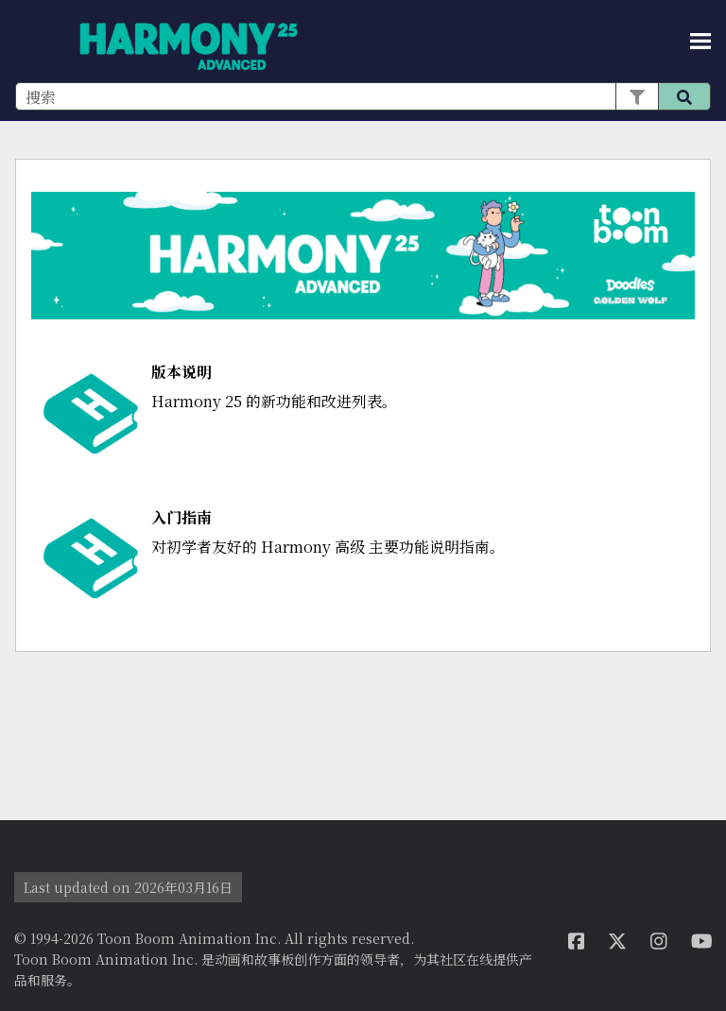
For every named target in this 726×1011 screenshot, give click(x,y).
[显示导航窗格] (700, 41)
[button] (636, 96)
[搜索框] (363, 96)
